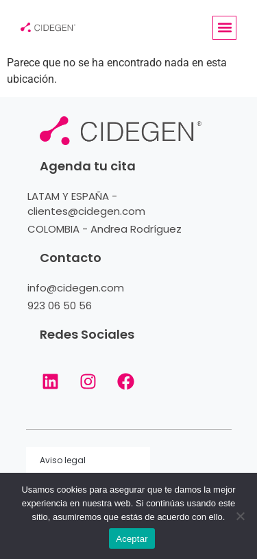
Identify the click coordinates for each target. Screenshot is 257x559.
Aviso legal (63, 460)
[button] (224, 28)
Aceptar (132, 539)
